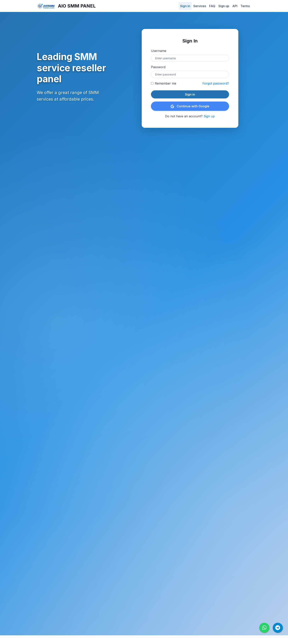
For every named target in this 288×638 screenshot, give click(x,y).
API (234, 6)
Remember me (165, 83)
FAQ (212, 6)
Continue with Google (190, 106)
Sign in (185, 6)
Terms (245, 6)
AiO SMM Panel (66, 6)
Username (158, 51)
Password (158, 67)
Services (199, 6)
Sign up (223, 6)
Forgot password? (215, 83)
